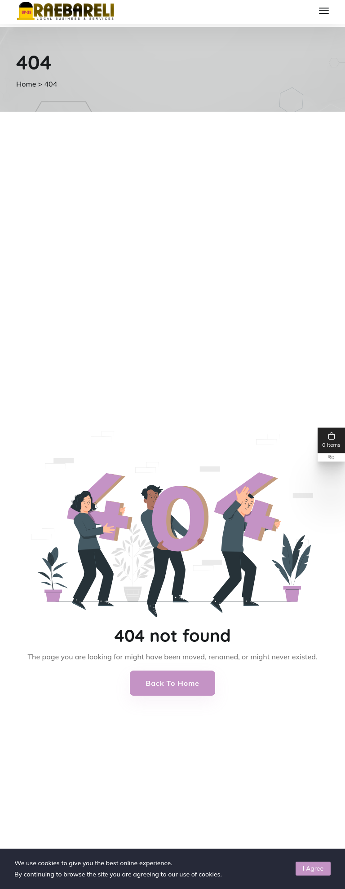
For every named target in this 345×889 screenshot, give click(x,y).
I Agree (313, 868)
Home (26, 83)
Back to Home (172, 683)
